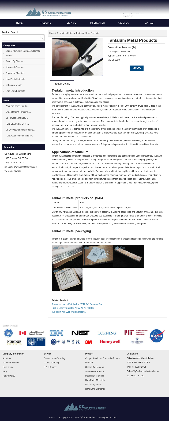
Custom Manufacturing (54, 358)
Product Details (62, 83)
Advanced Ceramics (15, 67)
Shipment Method (10, 362)
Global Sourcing (51, 362)
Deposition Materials (15, 73)
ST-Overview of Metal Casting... (20, 130)
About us (123, 23)
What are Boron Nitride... (17, 106)
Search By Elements (15, 61)
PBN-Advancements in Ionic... (19, 136)
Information (97, 23)
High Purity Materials (15, 79)
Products (45, 23)
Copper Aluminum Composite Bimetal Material (23, 53)
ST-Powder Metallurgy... (17, 118)
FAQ (4, 371)
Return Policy (8, 375)
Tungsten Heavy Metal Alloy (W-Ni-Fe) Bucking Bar (77, 304)
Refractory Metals (14, 85)
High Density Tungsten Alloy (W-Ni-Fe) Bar (73, 308)
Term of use (7, 367)
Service (71, 23)
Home (19, 23)
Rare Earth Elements (15, 91)
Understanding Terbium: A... (18, 112)
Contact (149, 23)
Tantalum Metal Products (87, 33)
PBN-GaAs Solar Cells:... (17, 124)
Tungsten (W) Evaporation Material (69, 312)
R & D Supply (50, 367)
